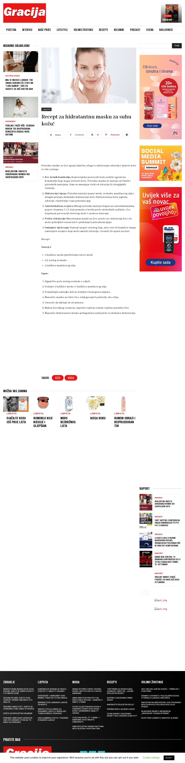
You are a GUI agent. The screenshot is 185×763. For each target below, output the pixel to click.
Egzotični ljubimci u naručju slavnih (159, 718)
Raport (159, 553)
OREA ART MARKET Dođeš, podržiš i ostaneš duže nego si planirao (167, 579)
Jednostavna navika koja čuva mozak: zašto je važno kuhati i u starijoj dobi (18, 691)
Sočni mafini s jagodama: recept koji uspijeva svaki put (122, 715)
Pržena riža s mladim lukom (121, 709)
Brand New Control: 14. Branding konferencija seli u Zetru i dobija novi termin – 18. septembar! (167, 560)
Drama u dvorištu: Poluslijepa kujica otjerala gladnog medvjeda (160, 697)
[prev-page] (142, 593)
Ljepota (46, 109)
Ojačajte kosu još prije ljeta (16, 420)
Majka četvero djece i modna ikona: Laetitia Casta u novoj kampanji (87, 691)
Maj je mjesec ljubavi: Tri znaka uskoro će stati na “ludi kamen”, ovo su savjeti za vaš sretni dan (19, 84)
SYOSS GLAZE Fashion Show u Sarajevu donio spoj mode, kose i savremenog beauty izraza (86, 710)
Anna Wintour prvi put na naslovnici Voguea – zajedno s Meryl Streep (87, 700)
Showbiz (10, 121)
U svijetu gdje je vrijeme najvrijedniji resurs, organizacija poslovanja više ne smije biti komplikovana (167, 541)
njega (71, 378)
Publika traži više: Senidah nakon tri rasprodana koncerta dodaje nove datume (19, 130)
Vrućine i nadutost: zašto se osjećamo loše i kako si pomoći (18, 708)
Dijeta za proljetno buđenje (17, 713)
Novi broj (167, 16)
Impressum (174, 750)
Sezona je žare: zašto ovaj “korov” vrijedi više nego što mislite (17, 700)
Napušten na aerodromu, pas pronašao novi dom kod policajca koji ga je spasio (161, 704)
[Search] (177, 45)
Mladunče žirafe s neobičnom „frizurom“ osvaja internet (156, 712)
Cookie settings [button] (151, 757)
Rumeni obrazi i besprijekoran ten (124, 422)
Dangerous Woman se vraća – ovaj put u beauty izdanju (52, 690)
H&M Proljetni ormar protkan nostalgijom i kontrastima (88, 727)
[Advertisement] (108, 14)
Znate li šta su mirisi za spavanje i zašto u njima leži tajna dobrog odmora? (52, 711)
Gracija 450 (167, 19)
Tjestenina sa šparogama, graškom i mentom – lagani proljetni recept (120, 691)
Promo (9, 167)
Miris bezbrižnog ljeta (68, 422)
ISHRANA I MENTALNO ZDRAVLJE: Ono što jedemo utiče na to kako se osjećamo (18, 720)
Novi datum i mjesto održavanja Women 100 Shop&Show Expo (17, 174)
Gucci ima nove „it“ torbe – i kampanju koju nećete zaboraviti (86, 720)
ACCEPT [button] (169, 758)
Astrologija (12, 76)
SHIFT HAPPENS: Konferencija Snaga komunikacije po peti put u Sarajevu (167, 523)
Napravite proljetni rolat (120, 705)
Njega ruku (98, 418)
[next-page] (147, 593)
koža (57, 378)
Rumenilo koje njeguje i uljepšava (43, 422)
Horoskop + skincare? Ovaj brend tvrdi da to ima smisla (52, 697)
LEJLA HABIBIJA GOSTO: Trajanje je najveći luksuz (53, 719)
